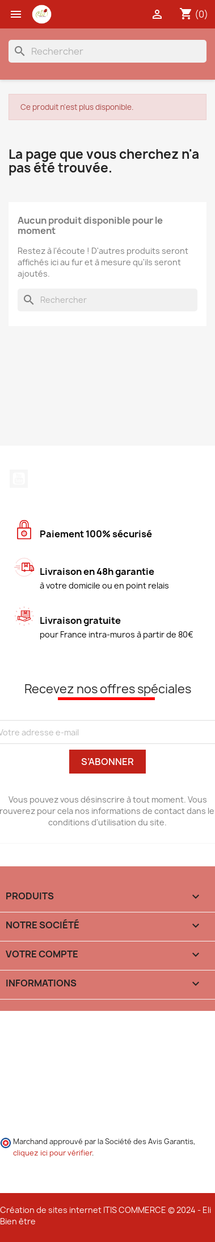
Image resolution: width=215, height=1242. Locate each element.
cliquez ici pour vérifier (52, 1153)
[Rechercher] (107, 51)
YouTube (19, 479)
